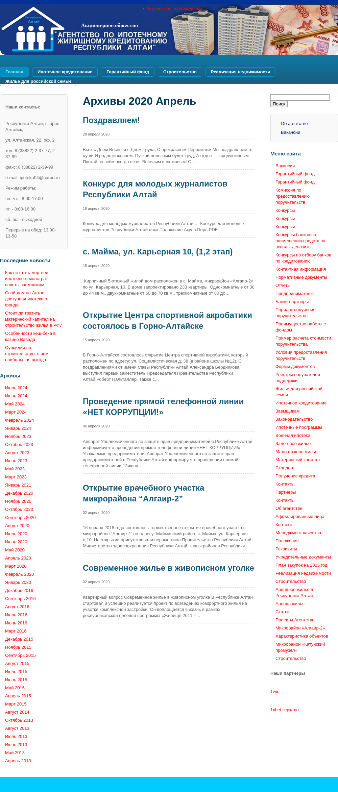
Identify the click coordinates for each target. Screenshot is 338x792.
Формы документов (295, 366)
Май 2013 (15, 752)
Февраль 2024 (19, 420)
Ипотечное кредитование (65, 71)
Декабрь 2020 (19, 493)
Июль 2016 (16, 614)
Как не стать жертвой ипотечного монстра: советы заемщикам (26, 278)
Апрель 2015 (18, 695)
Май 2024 (15, 403)
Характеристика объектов (301, 636)
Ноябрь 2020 (18, 501)
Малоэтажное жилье (296, 451)
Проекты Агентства (295, 619)
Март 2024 (16, 412)
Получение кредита (295, 475)
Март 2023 (16, 476)
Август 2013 (17, 728)
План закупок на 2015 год (301, 565)
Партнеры (285, 492)
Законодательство (294, 419)
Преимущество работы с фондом (300, 326)
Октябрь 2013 (19, 720)
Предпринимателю (294, 293)
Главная (14, 71)
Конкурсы (285, 210)
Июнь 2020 (16, 541)
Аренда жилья (290, 603)
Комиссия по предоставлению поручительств (292, 196)
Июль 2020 (16, 533)
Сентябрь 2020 (20, 517)
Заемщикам (287, 411)
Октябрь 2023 (19, 444)
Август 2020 (17, 525)
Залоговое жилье (293, 443)
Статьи (282, 611)
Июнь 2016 (16, 622)
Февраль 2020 (19, 574)
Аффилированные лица (299, 516)
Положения (287, 540)
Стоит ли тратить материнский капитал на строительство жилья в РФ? (33, 319)
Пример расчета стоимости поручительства (303, 341)
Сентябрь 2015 (20, 655)
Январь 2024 (18, 428)
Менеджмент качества (298, 532)
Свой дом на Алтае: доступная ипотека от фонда (27, 298)
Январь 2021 (18, 485)
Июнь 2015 (16, 679)
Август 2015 (17, 663)
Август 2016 (17, 606)
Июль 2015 (16, 671)
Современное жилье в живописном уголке (168, 567)
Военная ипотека (292, 435)
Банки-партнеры (292, 301)
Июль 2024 (16, 387)
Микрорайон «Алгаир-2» (300, 627)
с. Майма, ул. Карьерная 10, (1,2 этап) (158, 251)
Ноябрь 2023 (18, 436)
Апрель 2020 (18, 558)
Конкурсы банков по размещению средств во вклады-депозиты (300, 240)
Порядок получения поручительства (295, 312)
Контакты (284, 484)
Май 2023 (15, 468)
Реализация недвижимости (240, 71)
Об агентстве (294, 123)
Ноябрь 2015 (18, 647)
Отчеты (283, 285)
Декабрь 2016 (19, 590)
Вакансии (290, 132)
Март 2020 (16, 566)
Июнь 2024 (16, 395)
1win (275, 691)
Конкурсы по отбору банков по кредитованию (303, 258)
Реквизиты (286, 548)
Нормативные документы (301, 277)
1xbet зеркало (284, 709)
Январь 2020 (18, 582)
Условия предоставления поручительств (301, 355)
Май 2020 (15, 549)
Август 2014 (17, 712)
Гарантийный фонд (127, 71)
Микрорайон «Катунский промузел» (300, 647)
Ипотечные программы (298, 427)
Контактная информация (300, 269)
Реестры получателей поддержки (297, 377)
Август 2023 (17, 452)
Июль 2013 (16, 736)
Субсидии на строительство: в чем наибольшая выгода (26, 353)
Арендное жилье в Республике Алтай (294, 592)
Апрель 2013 (18, 760)
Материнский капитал (297, 459)
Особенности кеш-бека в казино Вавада (30, 336)
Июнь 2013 (16, 744)
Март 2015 (16, 704)
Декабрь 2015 (19, 639)
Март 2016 (16, 631)
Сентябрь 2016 (20, 598)
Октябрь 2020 (19, 509)
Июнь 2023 (16, 460)
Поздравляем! (111, 120)
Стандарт (285, 467)
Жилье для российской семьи (38, 81)
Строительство (180, 71)
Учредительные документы (303, 557)
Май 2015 (15, 687)
